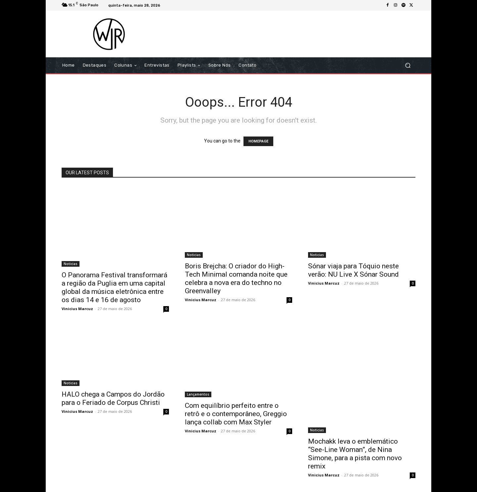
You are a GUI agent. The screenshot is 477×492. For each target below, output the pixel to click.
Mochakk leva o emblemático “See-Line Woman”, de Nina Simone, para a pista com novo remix (355, 453)
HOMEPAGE (258, 141)
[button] (407, 65)
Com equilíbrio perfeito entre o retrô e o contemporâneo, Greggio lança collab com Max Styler (236, 414)
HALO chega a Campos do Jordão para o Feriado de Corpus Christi (113, 398)
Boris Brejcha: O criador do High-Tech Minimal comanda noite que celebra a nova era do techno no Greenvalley (236, 278)
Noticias (71, 263)
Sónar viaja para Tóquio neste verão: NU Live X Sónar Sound (353, 270)
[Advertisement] (293, 34)
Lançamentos (198, 394)
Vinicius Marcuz (77, 308)
